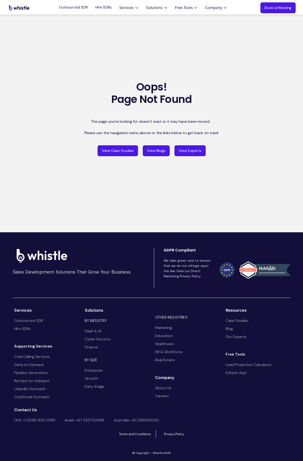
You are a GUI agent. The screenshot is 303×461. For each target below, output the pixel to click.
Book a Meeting (278, 7)
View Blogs (156, 150)
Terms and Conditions (135, 434)
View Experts (190, 150)
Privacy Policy (174, 434)
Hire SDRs (103, 7)
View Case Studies (118, 150)
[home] (19, 7)
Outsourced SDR (73, 7)
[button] (128, 7)
